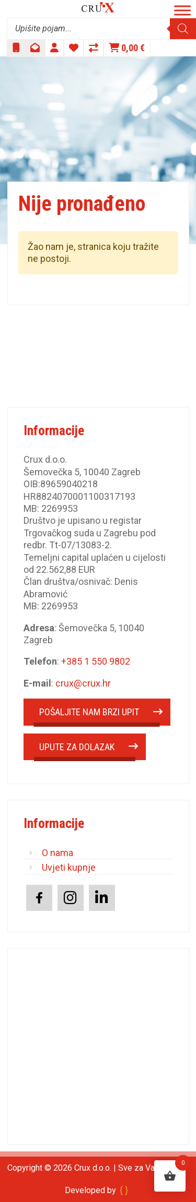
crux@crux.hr (83, 683)
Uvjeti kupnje (69, 867)
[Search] (183, 28)
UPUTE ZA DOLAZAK (76, 746)
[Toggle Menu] (182, 10)
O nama (57, 852)
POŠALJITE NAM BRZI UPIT (89, 711)
